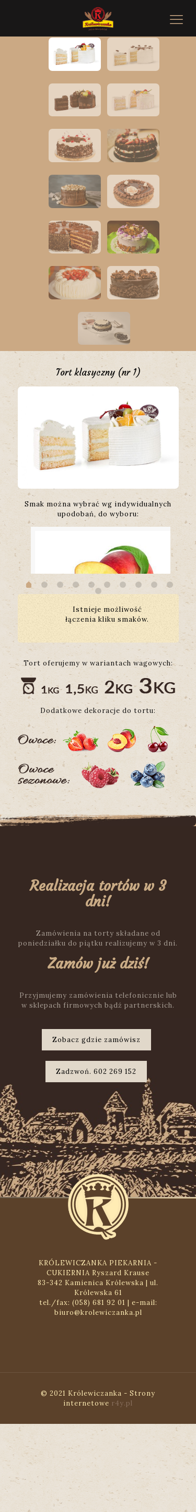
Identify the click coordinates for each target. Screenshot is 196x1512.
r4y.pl (122, 1491)
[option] (98, 433)
